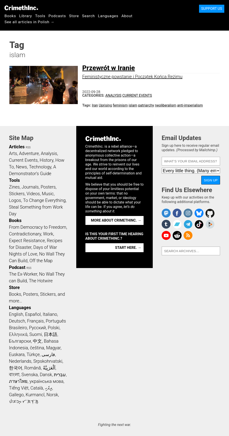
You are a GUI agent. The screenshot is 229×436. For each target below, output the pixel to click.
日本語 (50, 334)
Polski (53, 327)
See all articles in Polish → (29, 22)
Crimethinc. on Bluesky (199, 213)
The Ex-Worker (23, 274)
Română (32, 368)
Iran (95, 105)
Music (48, 193)
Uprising (105, 105)
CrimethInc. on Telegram (188, 224)
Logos (15, 200)
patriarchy (146, 105)
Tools (40, 16)
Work (48, 234)
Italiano (50, 314)
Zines (14, 187)
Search (88, 16)
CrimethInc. (21, 7)
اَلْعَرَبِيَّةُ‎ (49, 368)
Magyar (53, 347)
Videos (33, 193)
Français (35, 321)
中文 (37, 341)
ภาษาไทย (18, 381)
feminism (120, 105)
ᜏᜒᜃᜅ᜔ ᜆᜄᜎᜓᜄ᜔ (23, 401)
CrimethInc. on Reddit (177, 235)
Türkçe (33, 354)
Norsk (52, 394)
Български (20, 341)
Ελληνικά (18, 334)
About (127, 16)
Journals (30, 187)
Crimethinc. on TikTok (199, 224)
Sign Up (211, 180)
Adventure (29, 153)
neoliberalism (165, 105)
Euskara (17, 354)
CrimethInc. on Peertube (210, 224)
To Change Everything (44, 200)
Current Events (137, 95)
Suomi (35, 334)
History (46, 160)
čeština (37, 347)
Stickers (17, 193)
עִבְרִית (60, 374)
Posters (48, 187)
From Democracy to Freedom (37, 227)
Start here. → (128, 247)
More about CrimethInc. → (116, 220)
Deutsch (17, 321)
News (21, 167)
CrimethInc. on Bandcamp (177, 224)
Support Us (211, 8)
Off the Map (41, 260)
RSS (28, 147)
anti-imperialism (190, 105)
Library (25, 16)
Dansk (46, 374)
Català (36, 388)
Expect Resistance (27, 240)
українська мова (47, 381)
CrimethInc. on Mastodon (166, 213)
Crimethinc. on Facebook (177, 213)
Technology (40, 167)
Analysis (113, 95)
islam (133, 105)
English (16, 314)
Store (74, 16)
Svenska (29, 374)
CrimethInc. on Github (210, 213)
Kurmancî (35, 394)
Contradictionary (25, 234)
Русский (37, 327)
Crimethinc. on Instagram (188, 213)
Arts (13, 153)
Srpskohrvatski (47, 361)
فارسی (48, 354)
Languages (108, 16)
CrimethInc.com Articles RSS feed (188, 235)
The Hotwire (41, 280)
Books (10, 16)
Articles (17, 146)
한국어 (15, 368)
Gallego (16, 394)
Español (33, 314)
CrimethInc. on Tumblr (166, 224)
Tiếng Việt (18, 388)
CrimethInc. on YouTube (166, 235)
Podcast (17, 267)
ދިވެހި (48, 388)
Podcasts (57, 16)
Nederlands (20, 361)
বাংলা (14, 374)
